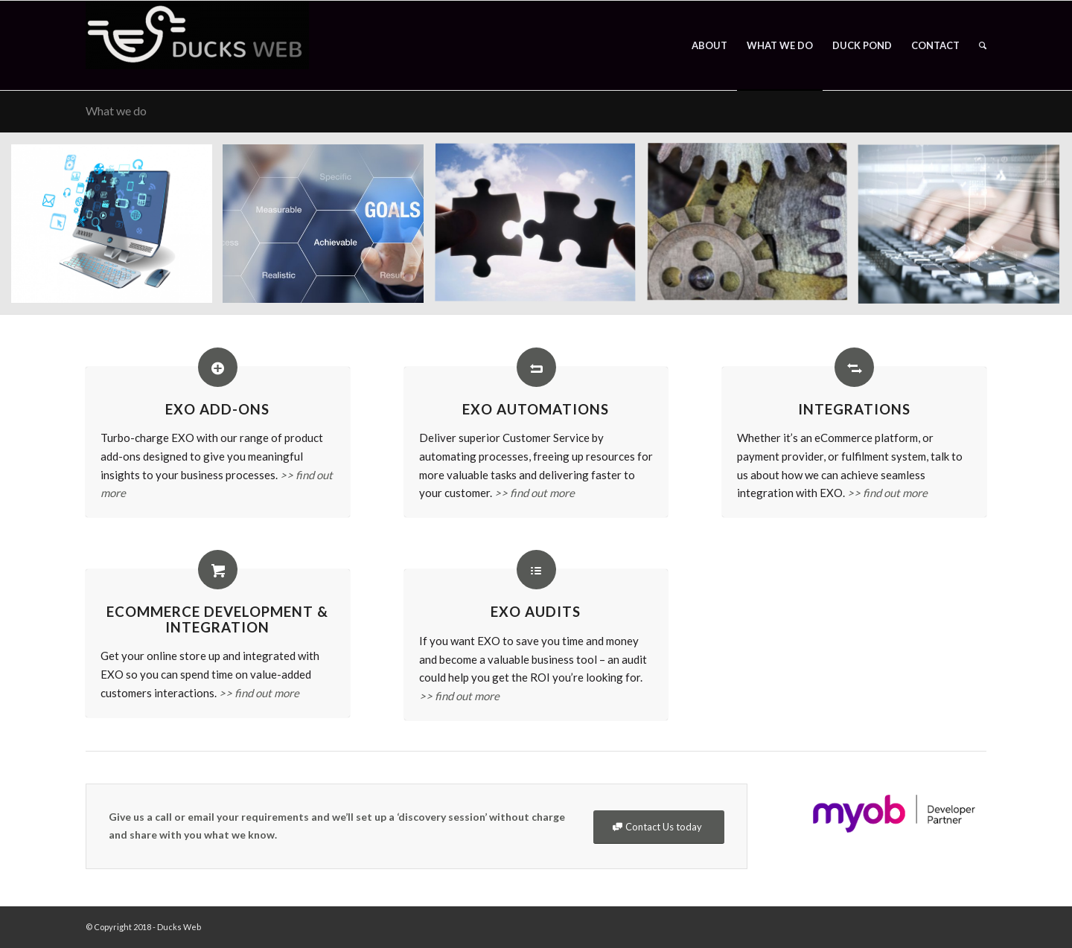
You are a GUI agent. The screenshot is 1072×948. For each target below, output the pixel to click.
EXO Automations (535, 408)
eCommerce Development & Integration (217, 619)
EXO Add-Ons (217, 408)
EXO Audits (536, 611)
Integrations (854, 408)
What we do (116, 110)
